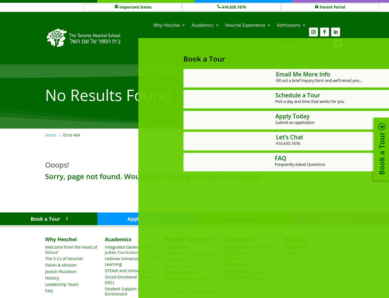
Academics (202, 25)
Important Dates (136, 7)
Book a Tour (45, 218)
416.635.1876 (234, 7)
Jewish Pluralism (60, 271)
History (52, 278)
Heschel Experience (245, 25)
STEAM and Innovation (126, 270)
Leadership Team (61, 284)
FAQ (49, 290)
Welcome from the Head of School (71, 249)
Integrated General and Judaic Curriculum (127, 249)
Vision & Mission (61, 265)
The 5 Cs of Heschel (64, 258)
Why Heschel (166, 25)
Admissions (288, 25)
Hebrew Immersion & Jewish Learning (132, 261)
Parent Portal (332, 7)
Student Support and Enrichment (125, 291)
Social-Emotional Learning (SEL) (130, 279)
